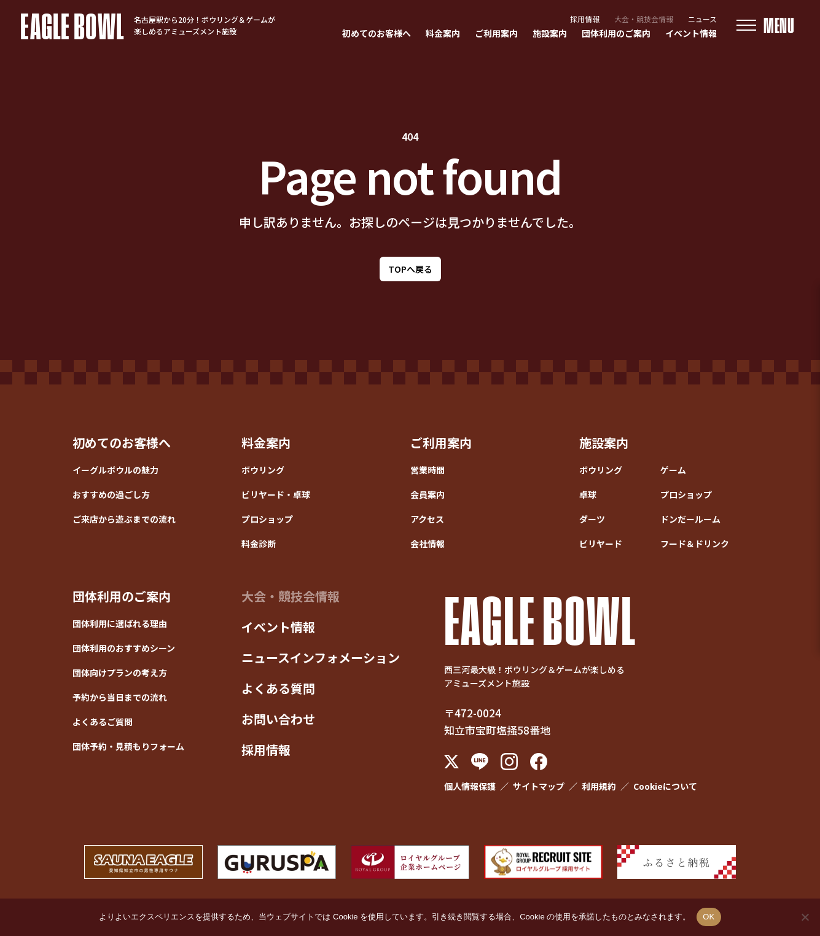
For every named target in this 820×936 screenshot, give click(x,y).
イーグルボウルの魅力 (115, 470)
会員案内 (427, 494)
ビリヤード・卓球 (275, 494)
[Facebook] (538, 761)
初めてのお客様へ (376, 33)
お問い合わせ (278, 719)
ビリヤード (600, 543)
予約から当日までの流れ (119, 697)
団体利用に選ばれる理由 (119, 623)
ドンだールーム (690, 519)
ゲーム (673, 470)
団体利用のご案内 (616, 33)
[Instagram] (509, 761)
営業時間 (427, 470)
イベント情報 (691, 33)
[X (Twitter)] (451, 761)
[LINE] (479, 761)
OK (708, 916)
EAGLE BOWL (72, 25)
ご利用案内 (496, 33)
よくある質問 (278, 688)
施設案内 (550, 33)
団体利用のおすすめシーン (123, 648)
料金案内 (443, 33)
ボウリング (262, 470)
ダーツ (592, 519)
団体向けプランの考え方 (119, 672)
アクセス (427, 519)
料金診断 (258, 543)
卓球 (587, 494)
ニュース (702, 19)
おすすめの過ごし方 (111, 494)
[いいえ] (805, 917)
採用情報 (584, 19)
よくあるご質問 (102, 722)
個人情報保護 (470, 786)
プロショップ (267, 519)
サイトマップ (538, 786)
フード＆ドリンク (694, 543)
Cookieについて (665, 786)
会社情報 (427, 543)
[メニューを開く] (766, 25)
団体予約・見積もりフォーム (128, 746)
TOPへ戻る (410, 269)
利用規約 (599, 786)
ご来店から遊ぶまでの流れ (124, 519)
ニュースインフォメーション (320, 657)
